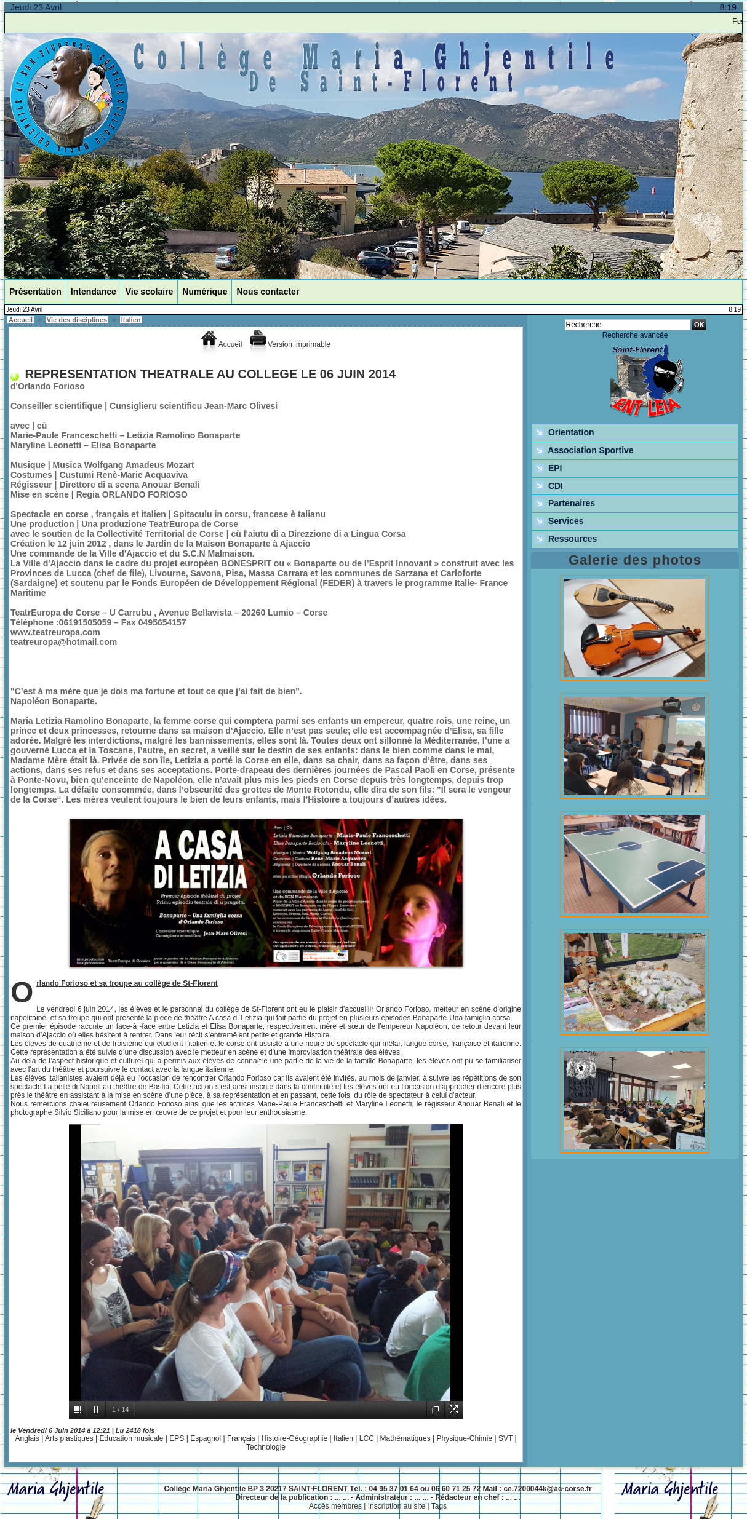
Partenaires (565, 503)
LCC (366, 1438)
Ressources (566, 539)
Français (241, 1438)
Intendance (93, 291)
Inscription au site (396, 1506)
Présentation (35, 291)
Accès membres (335, 1506)
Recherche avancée (635, 335)
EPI (548, 468)
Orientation (564, 432)
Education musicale (131, 1438)
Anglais (27, 1438)
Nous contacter (267, 291)
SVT (505, 1438)
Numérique (204, 291)
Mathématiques (405, 1438)
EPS (176, 1438)
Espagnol (205, 1438)
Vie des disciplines (77, 319)
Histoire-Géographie (294, 1438)
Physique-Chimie (464, 1438)
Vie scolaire (150, 291)
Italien (131, 319)
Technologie (266, 1447)
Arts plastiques (69, 1438)
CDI (549, 486)
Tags (439, 1506)
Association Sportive (584, 450)
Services (559, 521)
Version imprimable (290, 344)
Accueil (21, 319)
